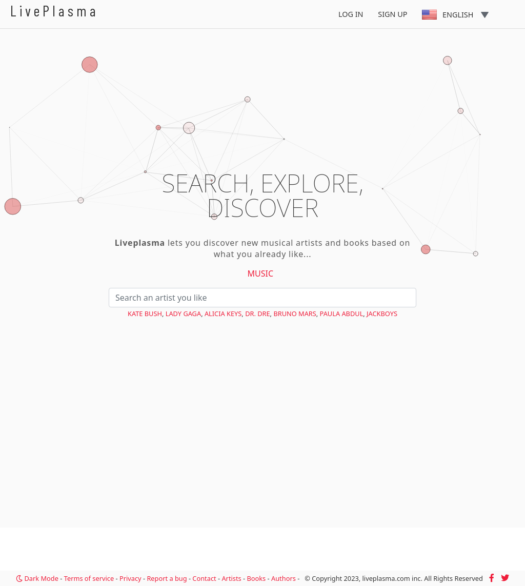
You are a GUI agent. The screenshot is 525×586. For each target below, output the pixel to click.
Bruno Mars (294, 313)
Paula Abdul (342, 313)
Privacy (130, 578)
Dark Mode (37, 578)
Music (261, 273)
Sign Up (392, 14)
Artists (231, 578)
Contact (204, 578)
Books (256, 578)
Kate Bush (145, 313)
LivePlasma (54, 10)
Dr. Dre (257, 313)
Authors (283, 578)
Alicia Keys (223, 313)
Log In (351, 14)
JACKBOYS (382, 313)
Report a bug (167, 578)
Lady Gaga (183, 313)
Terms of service (89, 578)
